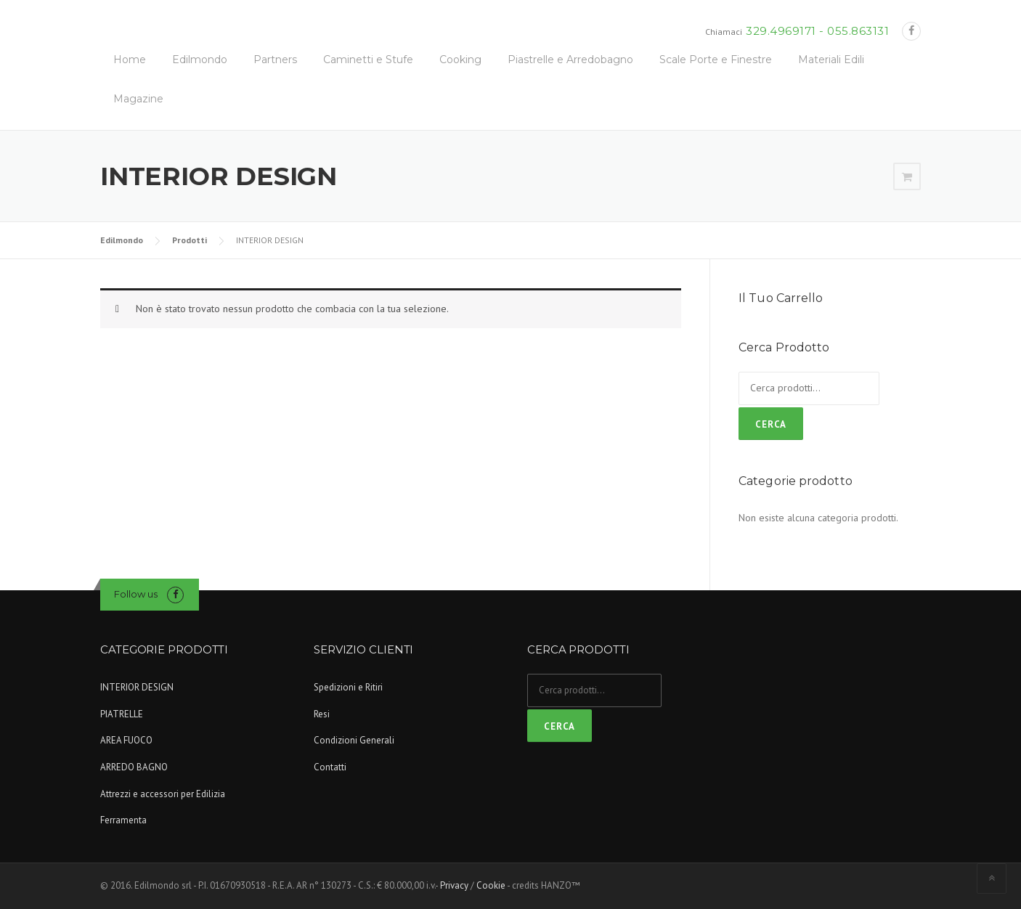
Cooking (460, 59)
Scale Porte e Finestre (715, 59)
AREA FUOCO (126, 740)
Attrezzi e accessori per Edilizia (162, 794)
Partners (275, 59)
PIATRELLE (121, 714)
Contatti (330, 767)
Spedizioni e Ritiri (348, 687)
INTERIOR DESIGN (137, 687)
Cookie (490, 885)
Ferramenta (123, 820)
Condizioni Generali (354, 740)
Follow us (136, 594)
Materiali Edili (831, 59)
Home (129, 59)
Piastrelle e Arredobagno (570, 59)
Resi (322, 714)
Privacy (454, 885)
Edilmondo (199, 59)
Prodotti (189, 240)
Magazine (138, 98)
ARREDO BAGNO (134, 767)
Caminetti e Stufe (368, 59)
